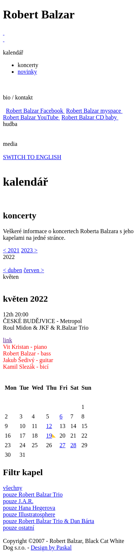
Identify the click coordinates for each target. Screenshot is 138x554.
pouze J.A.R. (18, 501)
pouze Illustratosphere (29, 514)
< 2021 (11, 250)
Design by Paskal (51, 547)
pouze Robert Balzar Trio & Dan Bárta (48, 521)
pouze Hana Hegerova (29, 508)
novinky (27, 72)
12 (49, 426)
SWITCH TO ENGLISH (32, 157)
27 (63, 445)
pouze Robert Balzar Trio (33, 494)
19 (51, 435)
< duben (12, 270)
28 (73, 445)
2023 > (29, 250)
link (7, 340)
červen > (34, 270)
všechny (12, 488)
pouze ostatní (18, 528)
